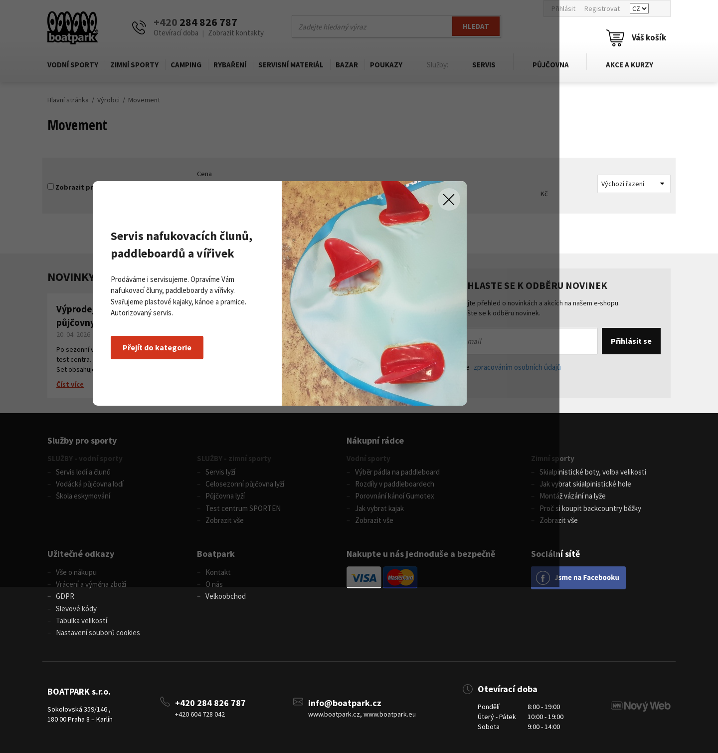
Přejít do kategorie (209, 430)
